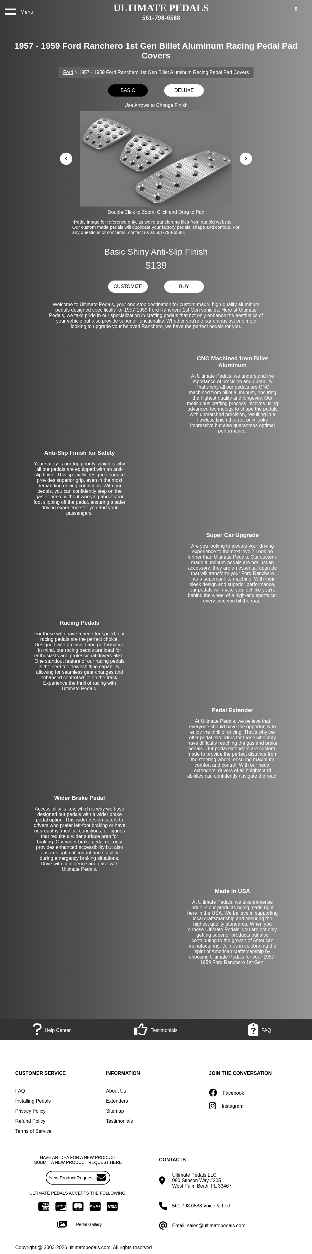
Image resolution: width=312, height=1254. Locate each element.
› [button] (245, 158)
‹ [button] (66, 158)
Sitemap (115, 1111)
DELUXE (184, 90)
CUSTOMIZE (128, 286)
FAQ (20, 1090)
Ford (68, 72)
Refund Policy (30, 1121)
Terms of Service (33, 1131)
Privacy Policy (30, 1111)
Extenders (117, 1101)
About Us (116, 1090)
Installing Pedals (33, 1101)
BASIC (128, 90)
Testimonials (119, 1121)
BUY (184, 286)
